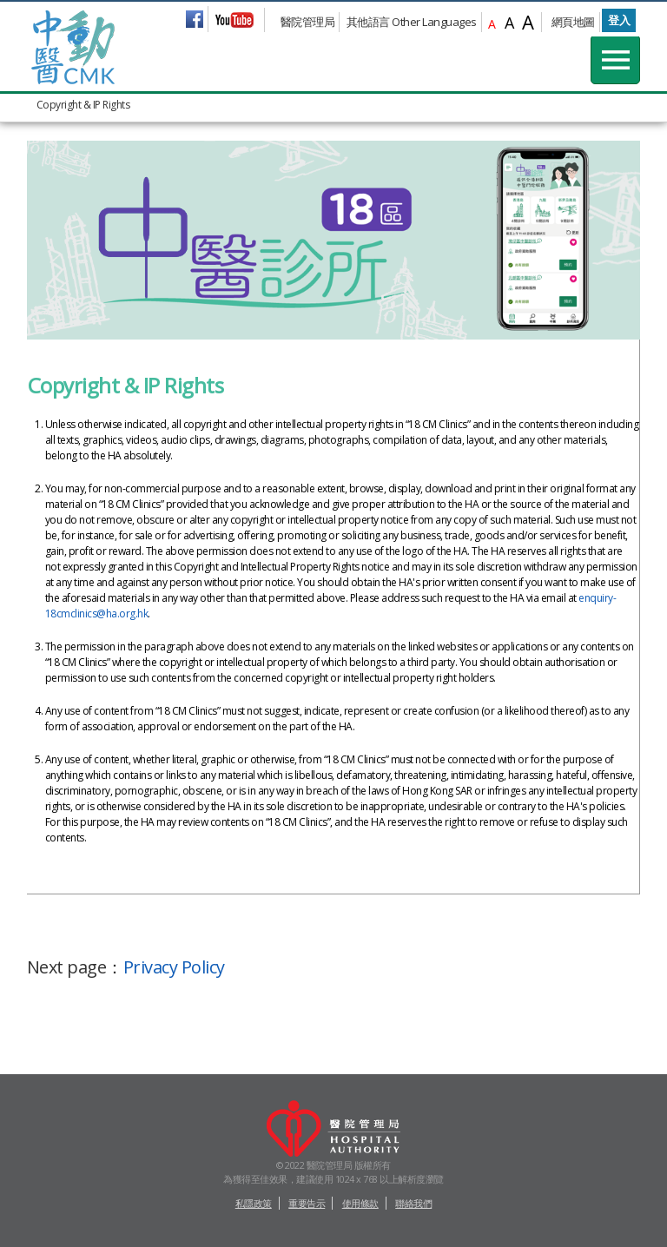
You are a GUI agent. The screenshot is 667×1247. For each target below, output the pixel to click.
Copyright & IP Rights (83, 104)
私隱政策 (253, 1203)
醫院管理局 (308, 22)
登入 (619, 20)
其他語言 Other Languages (412, 22)
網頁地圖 (573, 22)
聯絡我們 (413, 1203)
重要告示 (306, 1203)
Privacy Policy (174, 967)
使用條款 (360, 1203)
